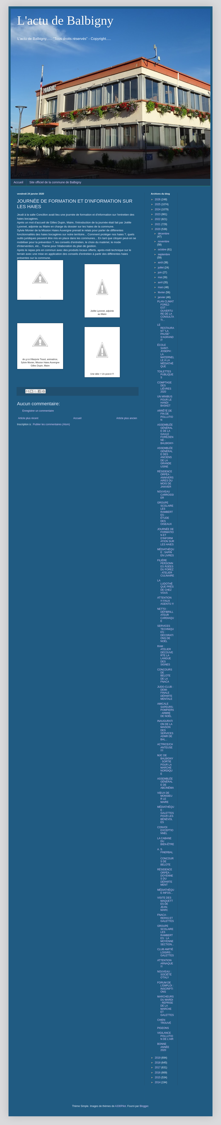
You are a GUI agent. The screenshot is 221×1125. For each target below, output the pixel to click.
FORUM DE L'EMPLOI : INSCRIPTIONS (165, 987)
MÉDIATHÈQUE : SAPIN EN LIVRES (165, 552)
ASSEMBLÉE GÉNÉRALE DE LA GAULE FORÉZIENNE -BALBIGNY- (165, 434)
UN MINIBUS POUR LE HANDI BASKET (164, 401)
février (162, 292)
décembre (163, 233)
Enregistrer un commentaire (38, 410)
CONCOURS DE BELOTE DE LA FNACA (164, 675)
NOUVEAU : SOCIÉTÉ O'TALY (164, 974)
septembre (164, 254)
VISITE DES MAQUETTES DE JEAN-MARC (165, 904)
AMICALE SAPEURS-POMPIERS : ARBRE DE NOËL (165, 710)
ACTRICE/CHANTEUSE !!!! (165, 747)
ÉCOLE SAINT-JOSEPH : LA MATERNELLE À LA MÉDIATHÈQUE (165, 356)
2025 (158, 204)
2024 (158, 209)
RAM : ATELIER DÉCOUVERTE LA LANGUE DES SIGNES (165, 655)
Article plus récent (28, 418)
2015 (158, 1077)
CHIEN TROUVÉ (164, 1021)
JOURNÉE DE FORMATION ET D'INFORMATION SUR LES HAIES (165, 537)
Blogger (144, 1106)
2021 (158, 224)
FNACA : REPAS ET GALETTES (165, 918)
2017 (158, 1067)
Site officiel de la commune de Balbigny (55, 182)
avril (160, 282)
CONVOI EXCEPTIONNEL (165, 830)
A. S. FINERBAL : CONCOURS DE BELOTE (165, 857)
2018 (158, 1062)
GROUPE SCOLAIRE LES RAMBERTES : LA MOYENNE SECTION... (165, 935)
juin (160, 272)
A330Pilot (120, 1106)
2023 (158, 214)
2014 (158, 1082)
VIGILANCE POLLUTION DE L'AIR (165, 1036)
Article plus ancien (126, 418)
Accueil (18, 182)
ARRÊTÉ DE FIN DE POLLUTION (165, 415)
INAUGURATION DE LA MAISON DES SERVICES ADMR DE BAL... (165, 730)
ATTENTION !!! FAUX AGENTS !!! (165, 600)
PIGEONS (163, 1028)
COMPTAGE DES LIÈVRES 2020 (164, 387)
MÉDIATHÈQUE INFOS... (165, 891)
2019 (158, 1057)
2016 (158, 1072)
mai (160, 277)
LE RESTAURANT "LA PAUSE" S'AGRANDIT (165, 332)
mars (161, 287)
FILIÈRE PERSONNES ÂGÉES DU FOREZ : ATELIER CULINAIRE (165, 568)
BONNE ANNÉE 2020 (163, 1047)
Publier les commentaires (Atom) (51, 424)
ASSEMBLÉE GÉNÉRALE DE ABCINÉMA (165, 783)
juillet (161, 267)
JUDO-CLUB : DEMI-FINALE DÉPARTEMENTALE (165, 693)
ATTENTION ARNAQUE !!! (165, 963)
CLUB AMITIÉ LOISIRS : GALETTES (165, 952)
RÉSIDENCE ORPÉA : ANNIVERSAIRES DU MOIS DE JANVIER (165, 479)
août (161, 262)
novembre (163, 241)
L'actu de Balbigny (65, 20)
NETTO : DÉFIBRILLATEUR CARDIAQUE (165, 615)
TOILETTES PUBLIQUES (165, 374)
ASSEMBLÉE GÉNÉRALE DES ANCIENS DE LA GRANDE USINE (165, 457)
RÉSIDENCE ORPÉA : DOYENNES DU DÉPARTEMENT (165, 877)
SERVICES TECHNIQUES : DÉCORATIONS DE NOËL (165, 633)
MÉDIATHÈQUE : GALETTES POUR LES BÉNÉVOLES (165, 814)
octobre (162, 249)
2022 (158, 219)
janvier (162, 297)
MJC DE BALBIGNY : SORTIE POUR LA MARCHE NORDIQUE (165, 764)
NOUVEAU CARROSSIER (165, 494)
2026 (158, 199)
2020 (158, 229)
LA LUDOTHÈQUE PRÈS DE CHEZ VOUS (165, 586)
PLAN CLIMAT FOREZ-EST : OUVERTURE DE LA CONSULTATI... (165, 310)
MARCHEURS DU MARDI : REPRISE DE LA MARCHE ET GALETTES (165, 1005)
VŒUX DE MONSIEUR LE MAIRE (164, 797)
